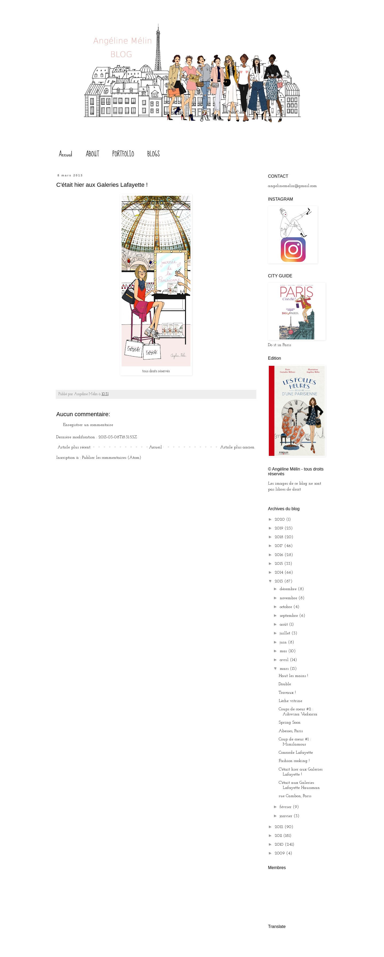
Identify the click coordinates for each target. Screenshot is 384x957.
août (284, 624)
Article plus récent (74, 447)
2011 (279, 836)
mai (284, 651)
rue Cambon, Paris (295, 796)
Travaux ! (287, 693)
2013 (279, 581)
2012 (280, 827)
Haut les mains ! (293, 676)
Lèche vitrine (290, 701)
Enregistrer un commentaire (88, 425)
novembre (289, 598)
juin (284, 642)
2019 (280, 528)
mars (285, 669)
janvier (287, 816)
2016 (280, 555)
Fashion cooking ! (294, 761)
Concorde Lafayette (296, 753)
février (286, 807)
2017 (279, 546)
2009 (280, 853)
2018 (280, 537)
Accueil (65, 154)
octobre (286, 607)
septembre (289, 616)
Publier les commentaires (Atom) (111, 458)
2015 (279, 564)
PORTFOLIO (123, 154)
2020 (280, 519)
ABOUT (92, 154)
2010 (280, 844)
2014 (280, 572)
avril (285, 660)
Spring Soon (290, 722)
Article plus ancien (237, 447)
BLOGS (153, 154)
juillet (285, 633)
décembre (289, 589)
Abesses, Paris (291, 731)
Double (285, 684)
